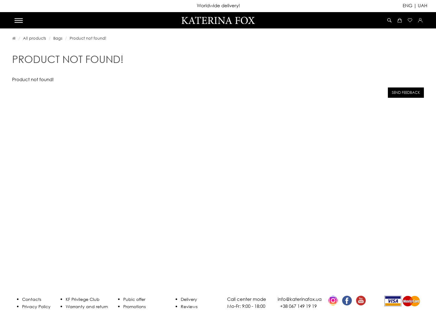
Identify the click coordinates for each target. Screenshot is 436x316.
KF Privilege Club (83, 299)
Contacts (31, 299)
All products (34, 38)
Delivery (189, 299)
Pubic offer (134, 299)
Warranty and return (87, 306)
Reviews (189, 306)
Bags (57, 38)
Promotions (134, 306)
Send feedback (406, 92)
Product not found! (88, 38)
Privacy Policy (36, 306)
